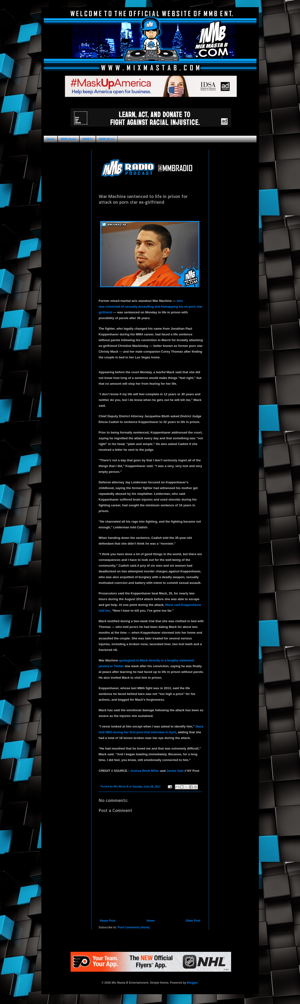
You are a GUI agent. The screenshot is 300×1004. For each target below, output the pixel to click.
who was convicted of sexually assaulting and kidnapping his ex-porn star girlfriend (151, 306)
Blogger (192, 982)
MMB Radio (68, 139)
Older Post (193, 920)
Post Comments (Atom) (134, 927)
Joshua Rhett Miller (144, 770)
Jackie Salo (175, 770)
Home (51, 139)
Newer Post (107, 920)
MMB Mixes (107, 139)
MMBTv (87, 139)
